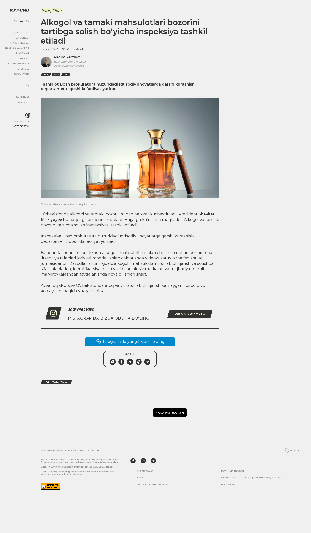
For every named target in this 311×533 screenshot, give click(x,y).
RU (15, 21)
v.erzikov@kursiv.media (69, 65)
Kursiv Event (21, 74)
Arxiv (140, 478)
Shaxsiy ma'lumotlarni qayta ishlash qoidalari (251, 478)
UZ (21, 21)
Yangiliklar (21, 32)
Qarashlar (22, 37)
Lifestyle (23, 68)
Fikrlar (24, 58)
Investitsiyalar (19, 43)
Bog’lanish (228, 484)
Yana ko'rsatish (170, 413)
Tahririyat (22, 97)
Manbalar (22, 53)
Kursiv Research (18, 63)
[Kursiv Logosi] (19, 10)
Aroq (46, 74)
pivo (56, 74)
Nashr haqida (145, 471)
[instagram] (143, 460)
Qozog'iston (21, 121)
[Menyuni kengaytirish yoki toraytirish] (27, 86)
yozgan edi (88, 290)
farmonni (96, 219)
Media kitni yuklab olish (152, 484)
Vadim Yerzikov (67, 57)
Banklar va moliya (17, 48)
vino (65, 74)
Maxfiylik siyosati (232, 471)
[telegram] (153, 460)
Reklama (23, 102)
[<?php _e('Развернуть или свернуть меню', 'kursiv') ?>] (27, 115)
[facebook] (133, 460)
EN (27, 21)
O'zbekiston (21, 126)
